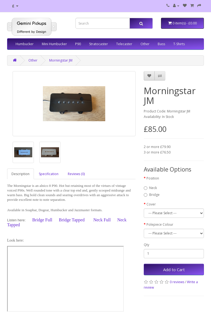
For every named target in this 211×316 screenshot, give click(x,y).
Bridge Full (42, 220)
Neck (150, 187)
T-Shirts (179, 44)
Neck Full (102, 220)
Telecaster (124, 44)
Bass (161, 44)
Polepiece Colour (159, 224)
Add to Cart (174, 269)
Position (152, 178)
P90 (78, 44)
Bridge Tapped (71, 220)
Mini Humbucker (54, 44)
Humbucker (25, 44)
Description (20, 174)
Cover (151, 204)
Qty (146, 244)
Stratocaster (98, 44)
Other (145, 44)
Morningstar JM (60, 60)
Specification (48, 174)
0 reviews (177, 282)
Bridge (152, 194)
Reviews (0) (76, 174)
